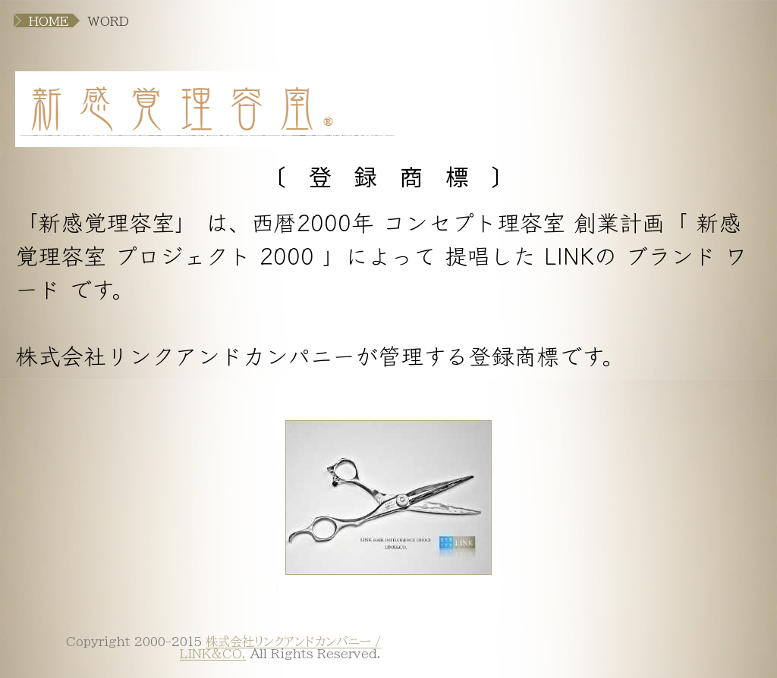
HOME (49, 21)
